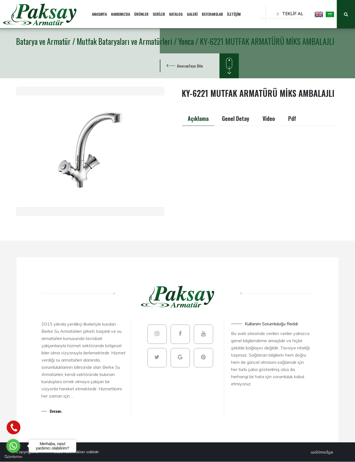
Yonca (186, 41)
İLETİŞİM (234, 14)
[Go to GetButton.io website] (13, 456)
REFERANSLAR (212, 14)
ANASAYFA (99, 14)
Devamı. (56, 411)
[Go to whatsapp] (13, 446)
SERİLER (159, 14)
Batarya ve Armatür (44, 41)
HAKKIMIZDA (120, 14)
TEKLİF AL (287, 13)
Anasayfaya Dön (190, 66)
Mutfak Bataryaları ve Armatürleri (125, 41)
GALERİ (192, 14)
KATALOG (176, 14)
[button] (319, 14)
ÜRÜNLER (141, 14)
